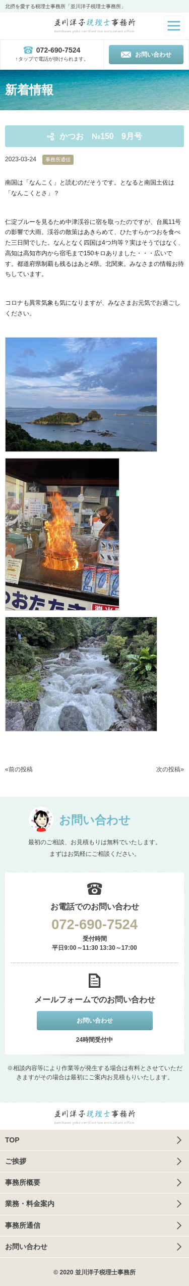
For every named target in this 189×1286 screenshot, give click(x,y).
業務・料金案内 (29, 1204)
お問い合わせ (26, 1247)
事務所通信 (58, 159)
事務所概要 (22, 1182)
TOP (12, 1140)
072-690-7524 (94, 924)
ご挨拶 (15, 1161)
